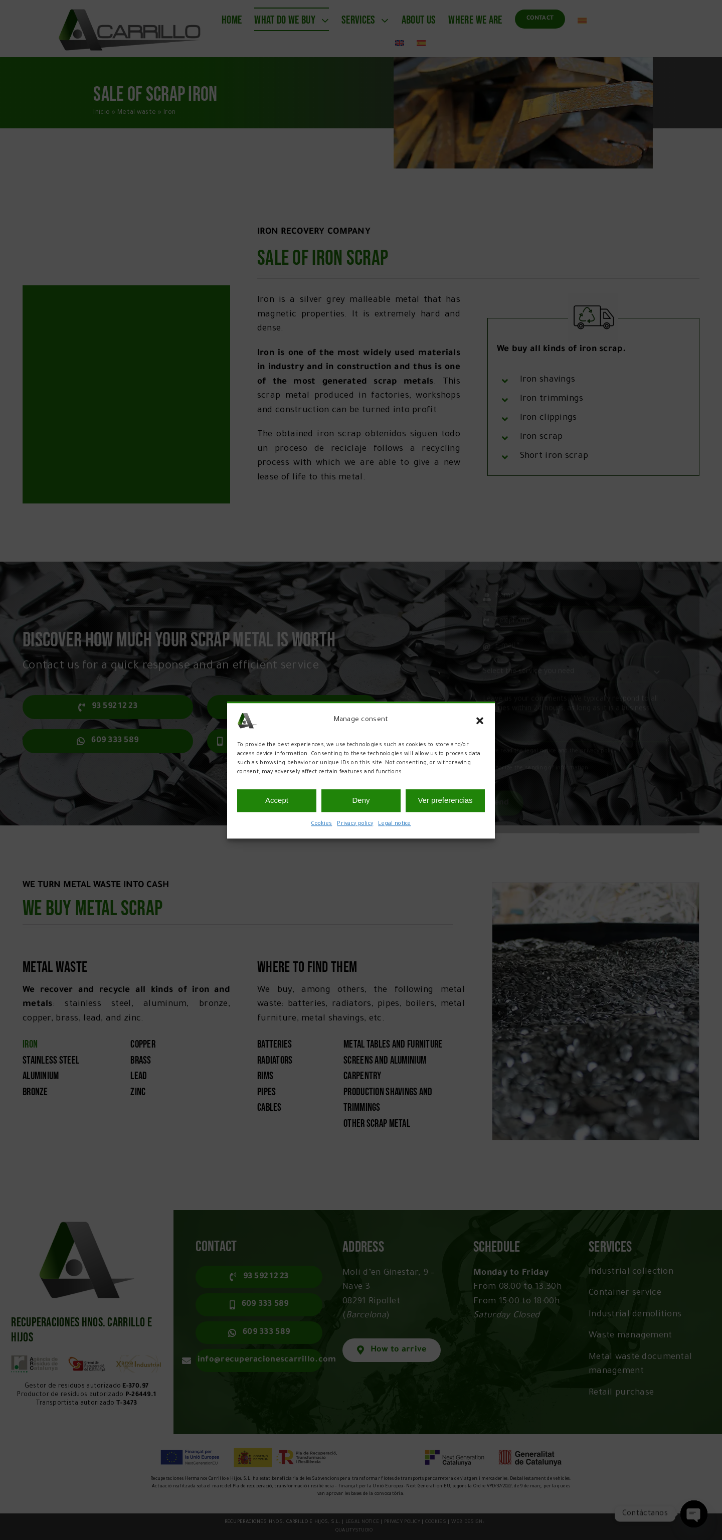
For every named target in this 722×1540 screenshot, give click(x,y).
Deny (361, 800)
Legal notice (394, 824)
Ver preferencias (445, 800)
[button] (480, 721)
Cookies (321, 824)
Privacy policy (355, 824)
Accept (276, 800)
